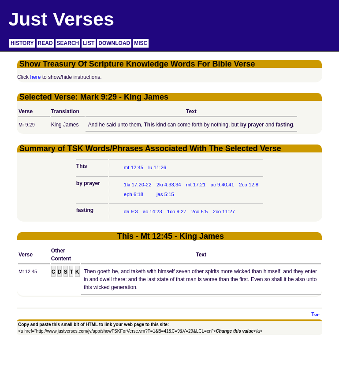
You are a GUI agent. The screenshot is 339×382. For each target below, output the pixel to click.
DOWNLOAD (114, 43)
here (35, 77)
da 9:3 (131, 211)
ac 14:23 (152, 211)
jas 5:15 (165, 194)
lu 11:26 (158, 167)
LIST (88, 43)
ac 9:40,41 (222, 184)
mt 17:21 (195, 184)
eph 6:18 (133, 194)
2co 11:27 (224, 211)
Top (315, 314)
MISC (140, 43)
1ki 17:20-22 (138, 184)
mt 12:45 (133, 167)
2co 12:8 (248, 184)
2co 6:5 (199, 211)
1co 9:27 (176, 211)
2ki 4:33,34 (168, 184)
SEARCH (68, 43)
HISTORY (22, 43)
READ (45, 43)
